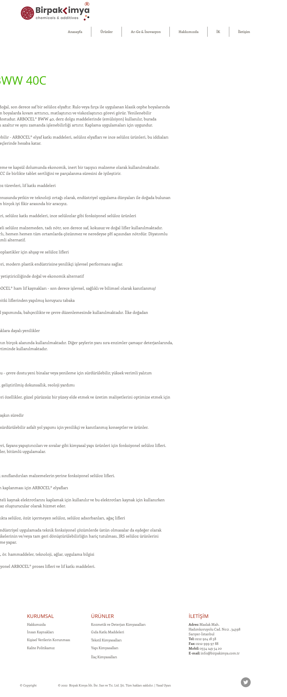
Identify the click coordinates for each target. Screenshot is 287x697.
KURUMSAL (40, 616)
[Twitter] (246, 682)
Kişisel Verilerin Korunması (48, 639)
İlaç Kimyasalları (104, 656)
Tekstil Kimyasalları (106, 640)
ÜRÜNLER (102, 616)
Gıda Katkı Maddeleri (107, 631)
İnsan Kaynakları (40, 631)
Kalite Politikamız (41, 647)
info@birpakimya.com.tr (220, 653)
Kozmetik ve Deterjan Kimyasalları (118, 624)
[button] (106, 32)
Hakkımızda (36, 624)
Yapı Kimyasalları (104, 647)
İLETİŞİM (199, 616)
